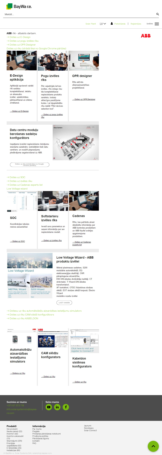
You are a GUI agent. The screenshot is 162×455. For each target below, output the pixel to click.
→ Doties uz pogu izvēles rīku (23, 41)
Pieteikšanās (118, 23)
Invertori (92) (12, 434)
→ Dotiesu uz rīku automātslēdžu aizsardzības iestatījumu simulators (44, 311)
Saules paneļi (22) (14, 432)
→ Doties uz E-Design (19, 37)
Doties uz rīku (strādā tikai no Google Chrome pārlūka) (36, 49)
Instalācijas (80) (13, 451)
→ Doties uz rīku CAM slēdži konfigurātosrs (30, 315)
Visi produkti (12, 429)
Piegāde (36, 432)
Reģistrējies (136, 24)
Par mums (36, 429)
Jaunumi (87, 426)
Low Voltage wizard (17, 189)
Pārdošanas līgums (40, 439)
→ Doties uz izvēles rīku (19, 181)
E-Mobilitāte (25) (14, 448)
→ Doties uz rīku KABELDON (22, 319)
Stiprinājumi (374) (14, 441)
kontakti (36, 441)
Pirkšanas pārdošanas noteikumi (46, 434)
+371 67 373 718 (15, 406)
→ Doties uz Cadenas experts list (25, 185)
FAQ (34, 443)
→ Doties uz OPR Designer (21, 45)
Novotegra (88, 428)
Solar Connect (90, 431)
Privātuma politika (40, 436)
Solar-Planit (91, 24)
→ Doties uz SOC (16, 177)
